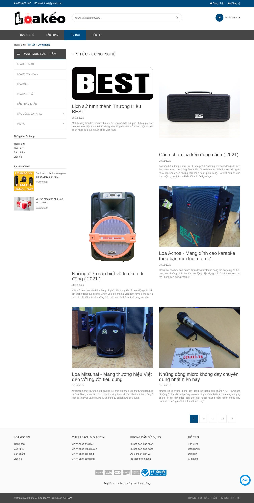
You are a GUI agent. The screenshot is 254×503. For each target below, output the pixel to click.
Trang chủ (19, 143)
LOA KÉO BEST (25, 64)
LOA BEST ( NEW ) (27, 74)
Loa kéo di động (124, 483)
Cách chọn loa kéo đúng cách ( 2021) (199, 154)
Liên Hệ (235, 498)
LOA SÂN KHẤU (26, 94)
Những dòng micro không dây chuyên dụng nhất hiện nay (198, 377)
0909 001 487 (23, 3)
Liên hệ (18, 156)
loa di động (144, 483)
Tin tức (224, 498)
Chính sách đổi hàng (83, 454)
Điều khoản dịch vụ (140, 454)
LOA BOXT (23, 84)
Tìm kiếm (193, 444)
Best (111, 483)
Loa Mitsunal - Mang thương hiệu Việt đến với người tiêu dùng (112, 377)
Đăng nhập (217, 3)
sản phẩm (228, 17)
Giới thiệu (19, 148)
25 (222, 418)
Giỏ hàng (193, 458)
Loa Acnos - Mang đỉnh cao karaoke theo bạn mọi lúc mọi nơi (197, 256)
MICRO (21, 123)
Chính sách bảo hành (83, 458)
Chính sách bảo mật (82, 444)
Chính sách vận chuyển (84, 449)
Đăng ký (234, 3)
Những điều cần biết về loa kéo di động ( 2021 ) (107, 276)
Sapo (69, 498)
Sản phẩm (19, 152)
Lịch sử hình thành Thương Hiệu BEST (106, 109)
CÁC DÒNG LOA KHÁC (29, 113)
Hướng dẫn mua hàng (141, 449)
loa (135, 483)
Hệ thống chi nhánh (140, 458)
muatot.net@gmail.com (50, 3)
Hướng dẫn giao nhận (141, 444)
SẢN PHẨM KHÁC (27, 104)
